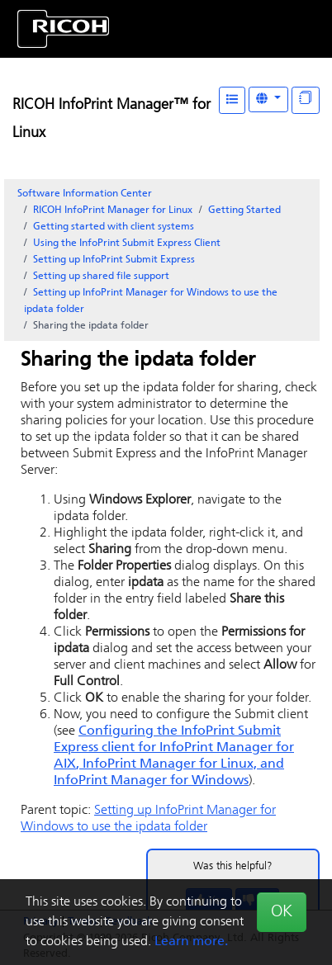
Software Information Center (84, 194)
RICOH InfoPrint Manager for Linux (112, 210)
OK (281, 912)
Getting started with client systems (113, 227)
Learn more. (191, 941)
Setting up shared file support (101, 276)
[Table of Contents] (232, 100)
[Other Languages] (268, 99)
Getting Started (244, 210)
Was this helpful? (233, 866)
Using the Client (127, 243)
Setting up (114, 260)
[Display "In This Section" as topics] (306, 100)
